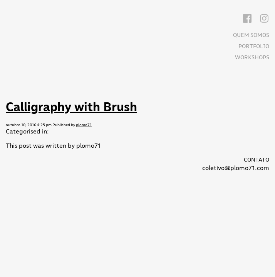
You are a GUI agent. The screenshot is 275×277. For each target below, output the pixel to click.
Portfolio (253, 46)
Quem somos (251, 35)
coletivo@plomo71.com (235, 168)
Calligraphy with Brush (71, 107)
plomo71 (84, 124)
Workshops (252, 57)
